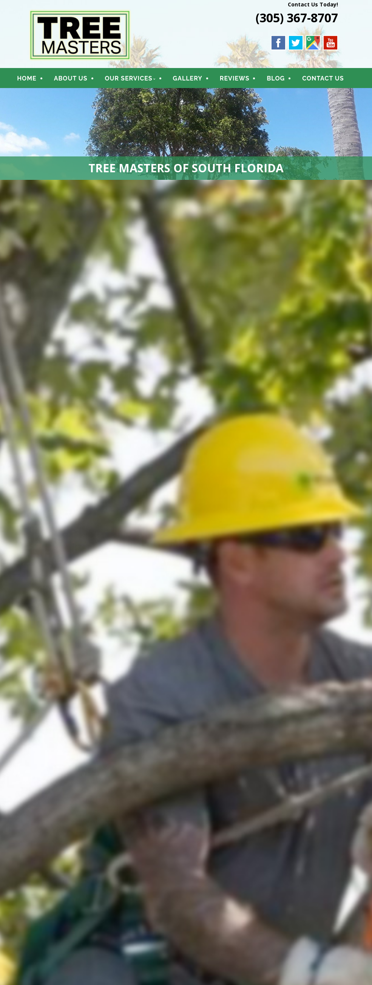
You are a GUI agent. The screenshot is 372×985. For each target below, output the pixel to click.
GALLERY (196, 80)
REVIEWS (243, 80)
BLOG (285, 80)
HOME (35, 80)
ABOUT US (79, 80)
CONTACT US (54, 96)
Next (362, 598)
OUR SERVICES (137, 80)
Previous (9, 598)
